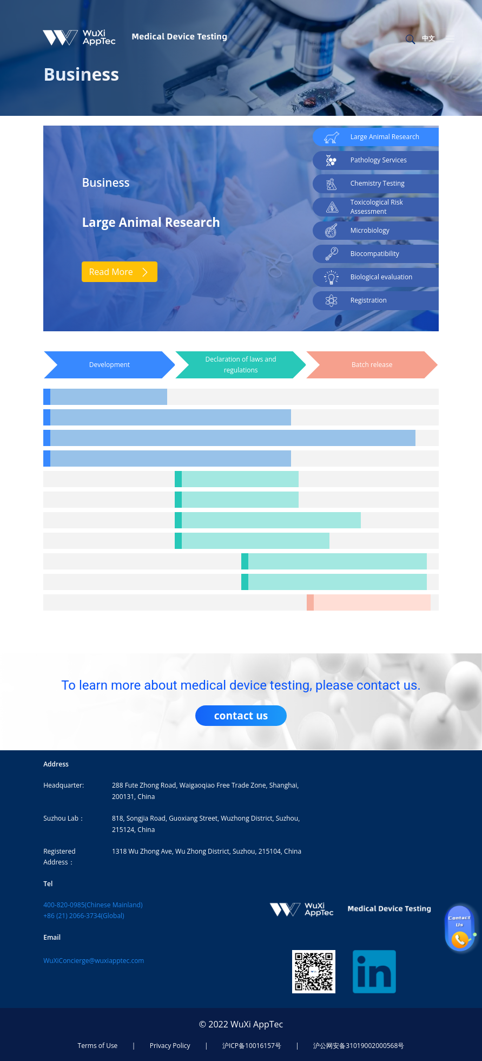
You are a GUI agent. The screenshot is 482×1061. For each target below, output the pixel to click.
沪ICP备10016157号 (251, 1045)
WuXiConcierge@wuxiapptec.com (93, 960)
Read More (119, 272)
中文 (428, 38)
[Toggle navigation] (450, 39)
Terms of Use (98, 1045)
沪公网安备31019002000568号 (358, 1045)
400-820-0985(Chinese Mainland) (92, 904)
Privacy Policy (170, 1045)
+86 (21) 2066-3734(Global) (83, 915)
